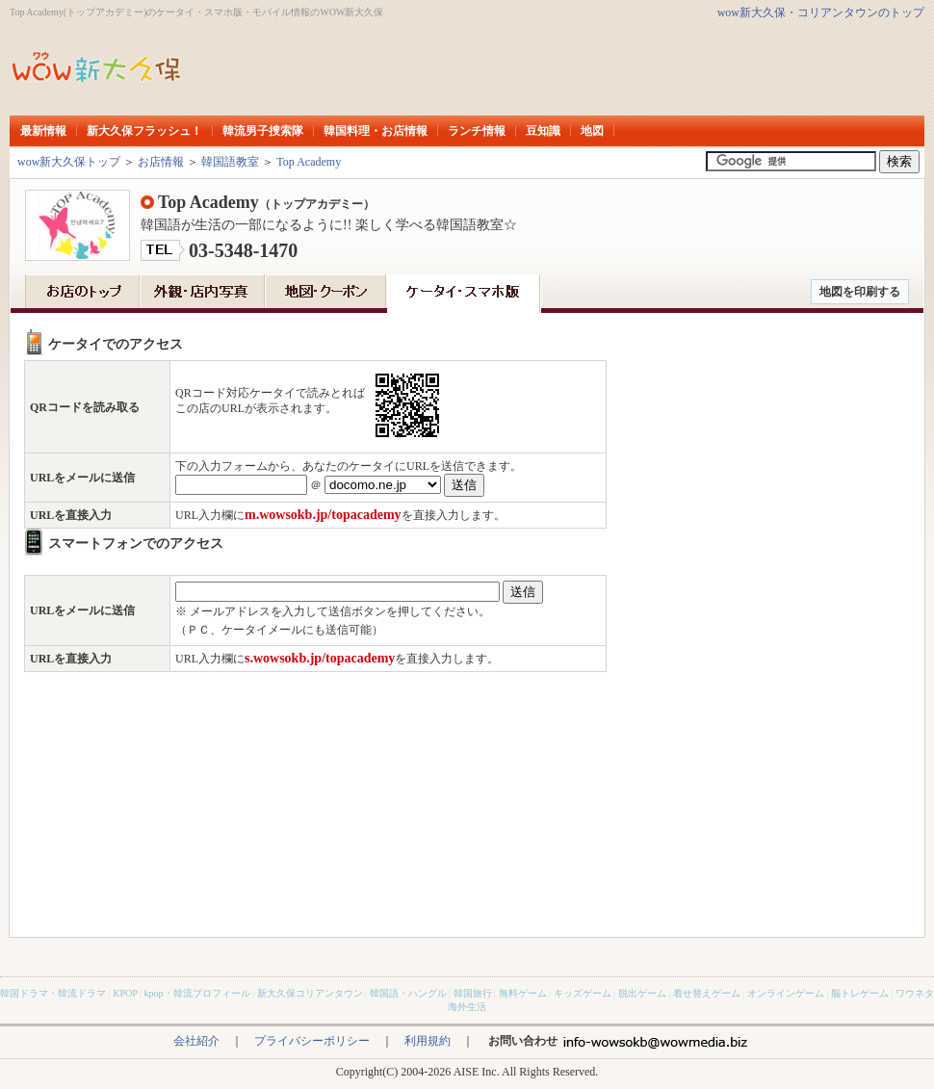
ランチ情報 (477, 131)
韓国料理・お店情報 (376, 131)
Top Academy (308, 162)
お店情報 (161, 162)
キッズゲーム (582, 993)
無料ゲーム (523, 993)
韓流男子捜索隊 (262, 131)
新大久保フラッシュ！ (144, 131)
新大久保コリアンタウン (310, 993)
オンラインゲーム (785, 993)
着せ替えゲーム (706, 993)
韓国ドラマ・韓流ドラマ (53, 993)
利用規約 (427, 1041)
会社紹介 (196, 1041)
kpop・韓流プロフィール (197, 993)
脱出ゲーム (642, 993)
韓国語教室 (230, 162)
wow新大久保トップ (68, 162)
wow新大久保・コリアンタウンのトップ (820, 12)
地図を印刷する (859, 291)
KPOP (125, 993)
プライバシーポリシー (312, 1041)
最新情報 (43, 131)
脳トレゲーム (860, 993)
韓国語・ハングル (408, 993)
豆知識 (543, 131)
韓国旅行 (473, 993)
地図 (592, 131)
